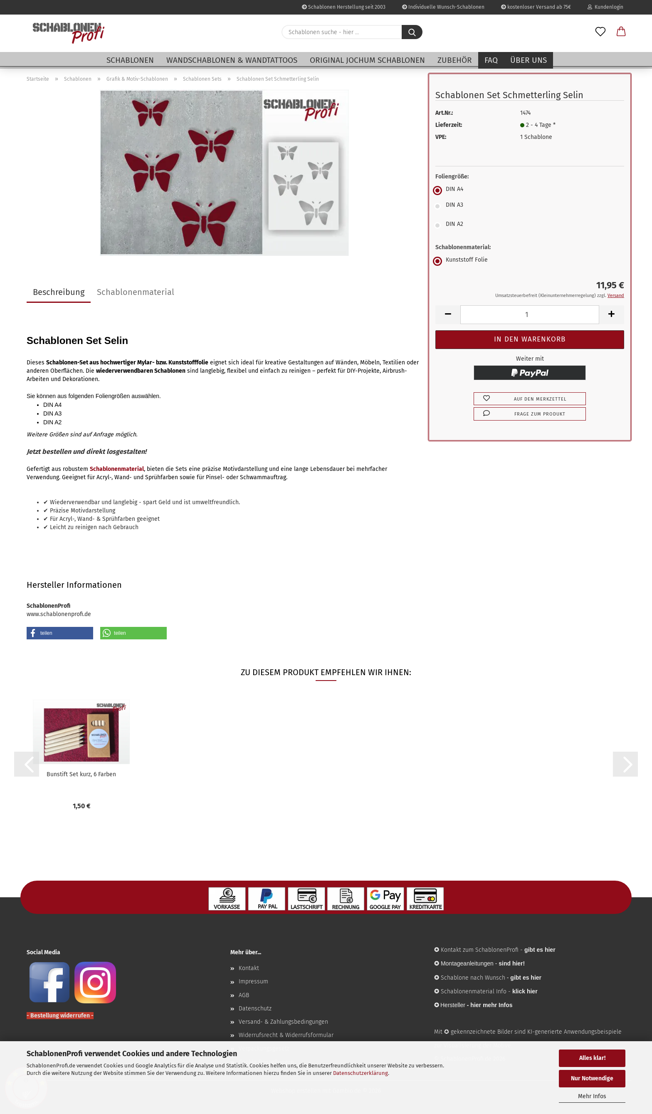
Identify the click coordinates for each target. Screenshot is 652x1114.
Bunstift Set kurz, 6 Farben (81, 774)
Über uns (528, 60)
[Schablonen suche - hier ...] (412, 32)
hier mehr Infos (491, 1005)
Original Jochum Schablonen (367, 60)
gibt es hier (525, 977)
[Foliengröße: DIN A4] (529, 190)
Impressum (253, 981)
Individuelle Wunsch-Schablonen (443, 7)
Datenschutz (255, 1008)
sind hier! (512, 963)
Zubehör (454, 60)
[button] (621, 32)
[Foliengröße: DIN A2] (529, 225)
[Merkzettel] (600, 32)
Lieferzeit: (448, 125)
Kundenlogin (605, 7)
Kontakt (249, 968)
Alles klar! (592, 1058)
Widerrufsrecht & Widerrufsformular (286, 1035)
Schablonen (130, 60)
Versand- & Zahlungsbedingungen (283, 1021)
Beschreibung (58, 292)
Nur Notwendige (592, 1078)
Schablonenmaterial (135, 292)
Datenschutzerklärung (360, 1073)
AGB (244, 995)
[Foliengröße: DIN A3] (529, 206)
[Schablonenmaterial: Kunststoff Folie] (529, 261)
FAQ (491, 60)
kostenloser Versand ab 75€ (536, 7)
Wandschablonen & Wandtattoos (231, 60)
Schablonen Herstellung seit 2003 (343, 7)
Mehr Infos (592, 1096)
